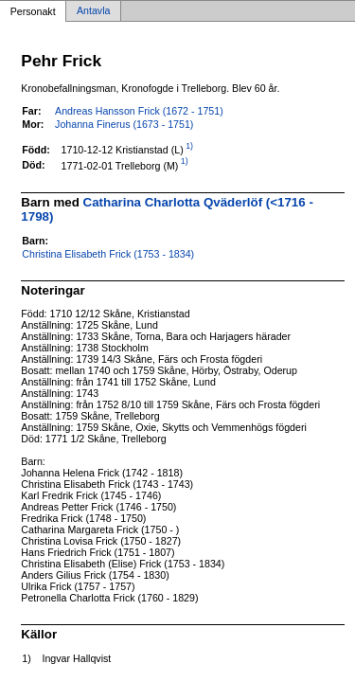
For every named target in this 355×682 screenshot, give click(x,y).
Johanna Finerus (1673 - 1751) (124, 124)
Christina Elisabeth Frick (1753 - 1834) (108, 254)
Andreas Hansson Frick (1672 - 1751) (139, 111)
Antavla (94, 11)
